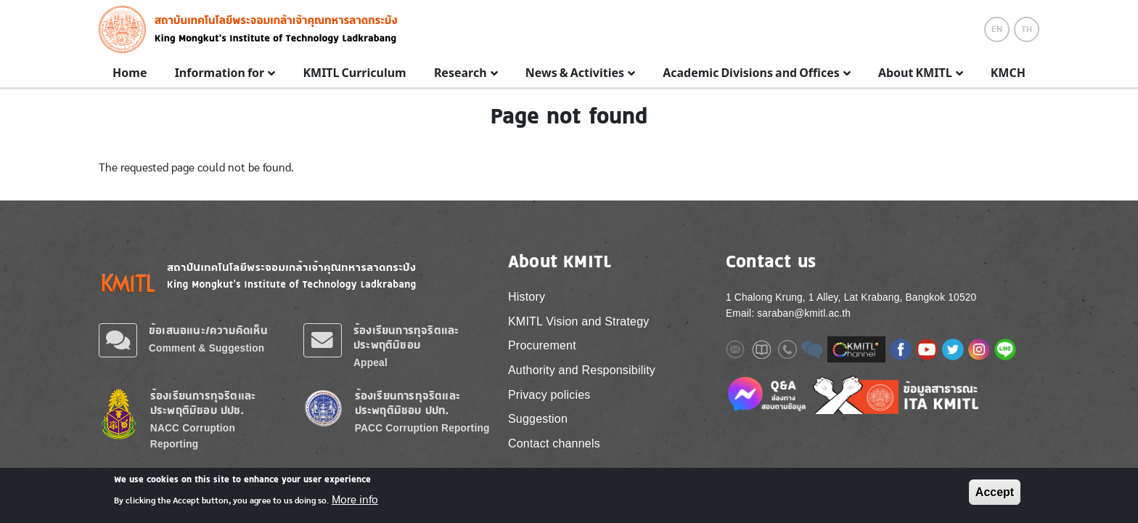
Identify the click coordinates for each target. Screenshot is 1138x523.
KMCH (1008, 73)
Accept (994, 492)
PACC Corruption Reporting (422, 428)
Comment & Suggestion (206, 348)
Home (129, 73)
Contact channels (554, 443)
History (526, 297)
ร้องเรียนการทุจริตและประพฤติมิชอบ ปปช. (202, 403)
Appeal (370, 362)
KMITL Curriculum (354, 73)
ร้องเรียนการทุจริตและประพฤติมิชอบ (406, 337)
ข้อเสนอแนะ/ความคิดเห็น (208, 330)
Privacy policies (549, 395)
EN (996, 29)
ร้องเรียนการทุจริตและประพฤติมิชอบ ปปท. (407, 403)
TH (1026, 29)
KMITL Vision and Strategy (578, 321)
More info (355, 500)
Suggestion (538, 419)
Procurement (542, 345)
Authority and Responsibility (581, 370)
